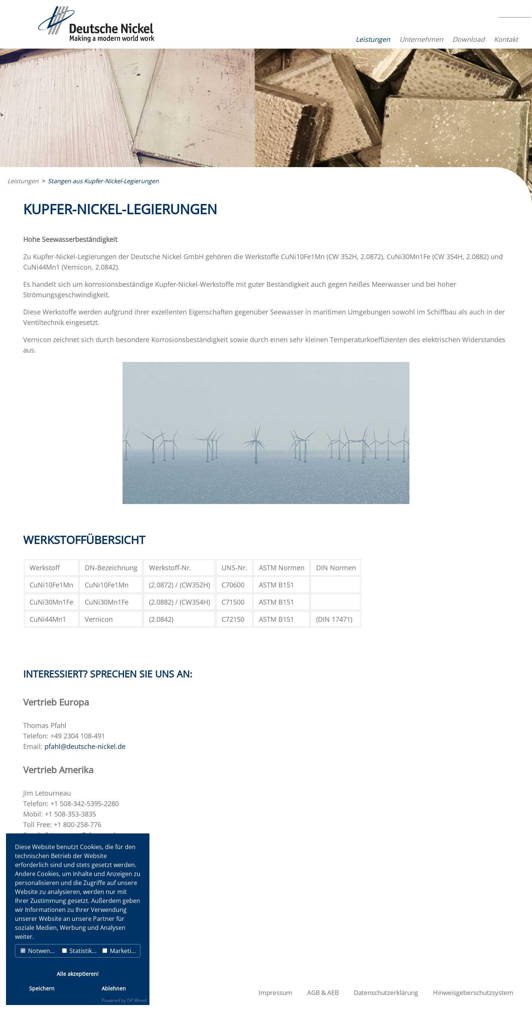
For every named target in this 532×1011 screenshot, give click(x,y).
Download (445, 39)
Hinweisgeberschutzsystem (474, 993)
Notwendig (40, 951)
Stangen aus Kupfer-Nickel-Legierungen (103, 181)
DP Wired (136, 1000)
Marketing (120, 951)
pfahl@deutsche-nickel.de (85, 746)
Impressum (282, 993)
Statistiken (80, 951)
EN (514, 34)
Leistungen (349, 39)
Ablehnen (114, 988)
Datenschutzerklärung (389, 993)
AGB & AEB (328, 993)
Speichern (42, 988)
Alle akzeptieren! (78, 973)
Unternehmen (398, 39)
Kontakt (483, 39)
